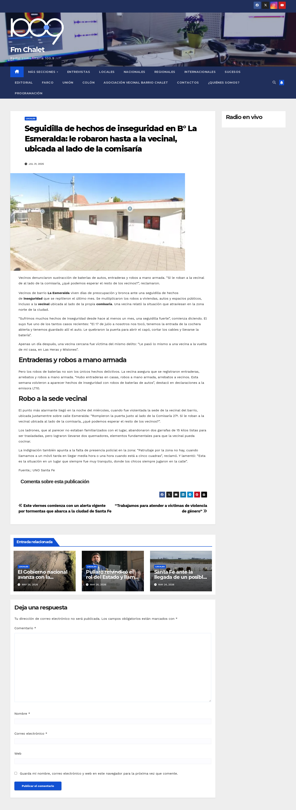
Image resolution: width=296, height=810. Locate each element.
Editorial (24, 82)
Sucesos (233, 72)
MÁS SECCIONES (42, 72)
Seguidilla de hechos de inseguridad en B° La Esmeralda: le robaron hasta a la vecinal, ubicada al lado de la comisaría (111, 139)
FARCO (48, 82)
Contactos (188, 82)
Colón (88, 82)
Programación (28, 93)
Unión (67, 82)
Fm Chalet (27, 49)
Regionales (164, 72)
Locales (107, 72)
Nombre (22, 713)
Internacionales (200, 72)
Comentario (25, 628)
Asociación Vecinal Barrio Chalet (136, 82)
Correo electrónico (30, 733)
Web (17, 753)
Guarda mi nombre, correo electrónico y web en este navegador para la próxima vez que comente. (99, 773)
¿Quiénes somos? (224, 82)
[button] (274, 82)
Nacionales (134, 72)
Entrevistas (78, 72)
